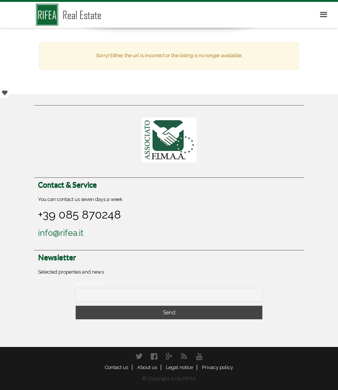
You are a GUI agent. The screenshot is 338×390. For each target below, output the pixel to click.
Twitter (139, 356)
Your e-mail (89, 284)
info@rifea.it (61, 233)
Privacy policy (217, 367)
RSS (184, 356)
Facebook (154, 356)
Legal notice (179, 367)
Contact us (116, 367)
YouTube (199, 356)
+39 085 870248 (79, 214)
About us (147, 367)
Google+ (169, 356)
